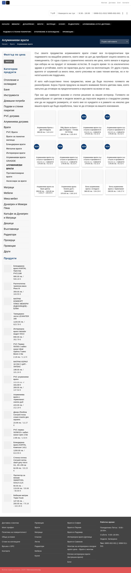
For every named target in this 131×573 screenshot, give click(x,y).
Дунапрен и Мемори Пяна (15, 206)
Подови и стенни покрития (13, 108)
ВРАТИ (40, 24)
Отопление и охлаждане (11, 82)
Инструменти (11, 95)
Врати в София (74, 523)
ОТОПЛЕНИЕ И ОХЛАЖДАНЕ (47, 32)
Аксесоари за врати (16, 181)
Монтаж (104, 3)
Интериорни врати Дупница (79, 537)
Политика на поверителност (14, 532)
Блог (119, 3)
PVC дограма (11, 116)
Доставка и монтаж (10, 523)
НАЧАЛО (5, 24)
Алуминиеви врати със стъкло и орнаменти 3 (45, 158)
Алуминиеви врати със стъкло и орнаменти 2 (69, 158)
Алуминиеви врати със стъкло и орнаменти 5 (116, 129)
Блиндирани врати (15, 144)
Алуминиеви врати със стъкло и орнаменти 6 (92, 129)
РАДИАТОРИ (74, 24)
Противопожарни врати (15, 175)
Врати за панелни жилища (15, 138)
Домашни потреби (14, 100)
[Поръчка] (114, 41)
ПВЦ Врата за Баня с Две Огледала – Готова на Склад (69, 130)
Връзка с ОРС (8, 546)
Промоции (10, 245)
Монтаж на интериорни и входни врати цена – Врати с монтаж (81, 547)
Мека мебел (11, 198)
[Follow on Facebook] (4, 2)
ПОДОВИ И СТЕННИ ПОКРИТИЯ (17, 32)
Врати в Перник (74, 527)
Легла (37, 542)
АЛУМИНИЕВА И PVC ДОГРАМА (97, 24)
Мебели (8, 193)
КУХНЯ (62, 24)
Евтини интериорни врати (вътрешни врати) (78, 555)
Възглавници (11, 228)
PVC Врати (12, 132)
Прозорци (9, 240)
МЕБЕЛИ (16, 24)
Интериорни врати (15, 153)
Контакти (126, 3)
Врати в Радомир (75, 532)
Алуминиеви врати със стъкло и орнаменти (116, 158)
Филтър (9, 61)
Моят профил (8, 527)
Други (7, 251)
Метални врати (14, 148)
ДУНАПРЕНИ (29, 24)
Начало (5, 44)
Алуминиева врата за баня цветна (45, 188)
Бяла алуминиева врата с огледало (92, 188)
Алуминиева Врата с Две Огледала (45, 129)
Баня (7, 89)
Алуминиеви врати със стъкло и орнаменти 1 (92, 158)
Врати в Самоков (75, 542)
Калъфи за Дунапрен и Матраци (16, 215)
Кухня (37, 556)
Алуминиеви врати (14, 167)
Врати (12, 44)
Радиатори (10, 234)
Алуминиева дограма (16, 121)
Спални (38, 537)
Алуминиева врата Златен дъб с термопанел (68, 189)
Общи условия (8, 537)
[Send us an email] (8, 2)
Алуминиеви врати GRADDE (16, 159)
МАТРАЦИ (51, 24)
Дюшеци (9, 223)
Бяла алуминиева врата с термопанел (116, 188)
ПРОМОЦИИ (68, 32)
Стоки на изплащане (11, 542)
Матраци (9, 187)
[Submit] (54, 13)
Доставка (112, 3)
